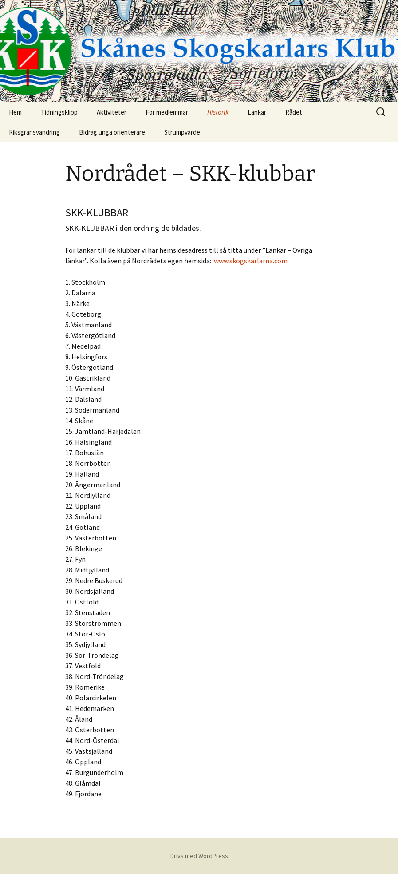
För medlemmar (167, 112)
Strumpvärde (182, 132)
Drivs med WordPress (199, 856)
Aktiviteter (111, 112)
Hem (15, 112)
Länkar (257, 112)
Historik (218, 112)
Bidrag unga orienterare (112, 132)
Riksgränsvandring (34, 132)
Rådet (293, 112)
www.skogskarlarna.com (251, 260)
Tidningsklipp (59, 112)
